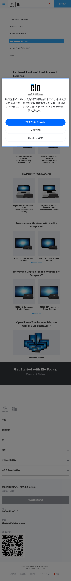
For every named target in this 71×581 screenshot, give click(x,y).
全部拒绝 (35, 130)
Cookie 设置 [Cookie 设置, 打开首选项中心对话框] (35, 138)
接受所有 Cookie (36, 122)
